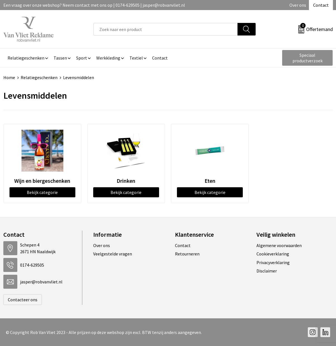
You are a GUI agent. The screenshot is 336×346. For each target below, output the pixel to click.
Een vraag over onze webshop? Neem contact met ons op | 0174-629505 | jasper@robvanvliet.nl (94, 5)
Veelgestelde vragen (112, 254)
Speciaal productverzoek (307, 57)
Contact (321, 5)
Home (9, 77)
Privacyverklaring (273, 262)
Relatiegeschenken (39, 77)
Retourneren (187, 254)
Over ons (297, 5)
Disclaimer (266, 271)
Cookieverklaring (272, 254)
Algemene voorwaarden (279, 245)
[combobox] (165, 29)
